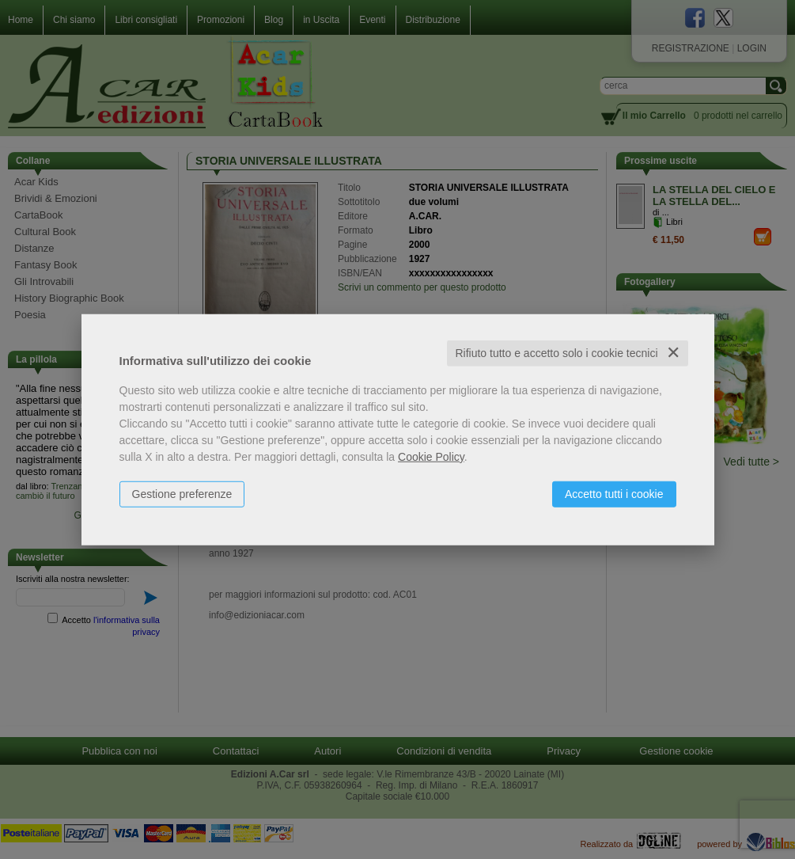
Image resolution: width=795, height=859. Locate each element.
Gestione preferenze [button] (182, 494)
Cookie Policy (431, 456)
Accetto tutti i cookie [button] (614, 494)
